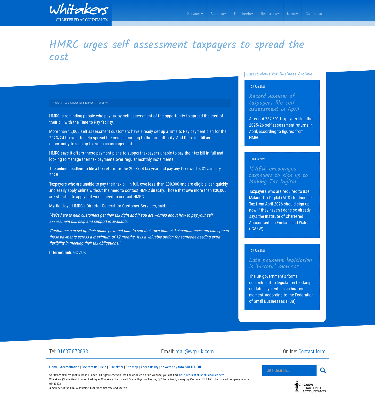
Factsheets (243, 13)
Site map (132, 367)
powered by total (181, 367)
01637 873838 (72, 351)
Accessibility (149, 367)
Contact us (314, 13)
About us (218, 13)
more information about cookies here (201, 375)
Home (53, 367)
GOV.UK (79, 252)
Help (103, 367)
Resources (270, 13)
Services (195, 13)
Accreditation (69, 367)
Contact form (312, 351)
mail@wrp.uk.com (194, 351)
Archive (103, 102)
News (292, 13)
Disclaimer (116, 367)
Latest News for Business (79, 102)
